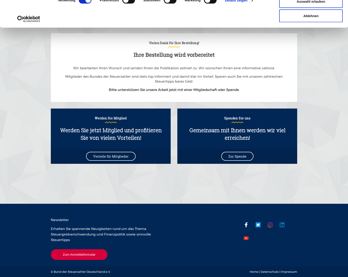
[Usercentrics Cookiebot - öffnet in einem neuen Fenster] (28, 44)
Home (254, 271)
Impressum (289, 271)
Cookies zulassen (311, 12)
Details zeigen (236, 25)
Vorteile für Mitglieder (111, 156)
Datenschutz (270, 271)
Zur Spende (237, 156)
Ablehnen (310, 41)
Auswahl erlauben (311, 26)
